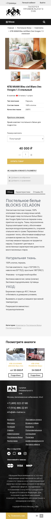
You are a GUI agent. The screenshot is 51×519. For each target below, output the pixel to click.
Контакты (30, 427)
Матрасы (11, 423)
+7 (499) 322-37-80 (17, 403)
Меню (10, 22)
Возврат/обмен (32, 423)
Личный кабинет (28, 3)
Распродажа (12, 441)
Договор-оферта (33, 444)
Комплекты (39, 28)
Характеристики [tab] (23, 192)
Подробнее (16, 375)
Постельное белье (24, 28)
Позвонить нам (17, 516)
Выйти (42, 3)
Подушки (11, 427)
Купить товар (26, 161)
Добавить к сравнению (20, 181)
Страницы (11, 3)
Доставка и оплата (34, 420)
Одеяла (10, 430)
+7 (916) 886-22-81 (17, 407)
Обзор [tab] (10, 192)
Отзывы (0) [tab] (38, 192)
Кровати (10, 420)
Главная (11, 28)
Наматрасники (13, 434)
